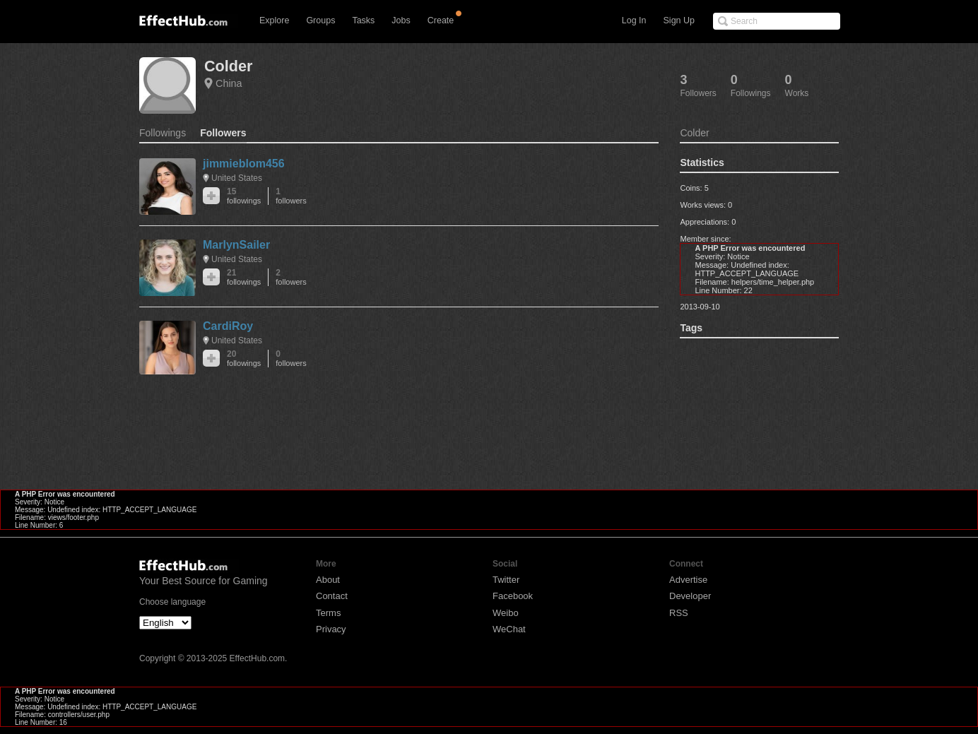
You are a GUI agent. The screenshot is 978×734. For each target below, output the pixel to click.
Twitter (506, 579)
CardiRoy (228, 326)
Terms (328, 613)
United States (236, 178)
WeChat (509, 629)
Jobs (400, 20)
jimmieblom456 (244, 164)
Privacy (331, 629)
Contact (332, 596)
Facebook (513, 596)
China (229, 83)
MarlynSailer (236, 245)
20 (244, 358)
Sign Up (679, 20)
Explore (274, 20)
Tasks (363, 20)
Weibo (506, 613)
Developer (690, 596)
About (328, 579)
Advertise (688, 579)
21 (244, 277)
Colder (228, 66)
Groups (320, 20)
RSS (678, 613)
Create (441, 20)
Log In (634, 20)
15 (244, 196)
